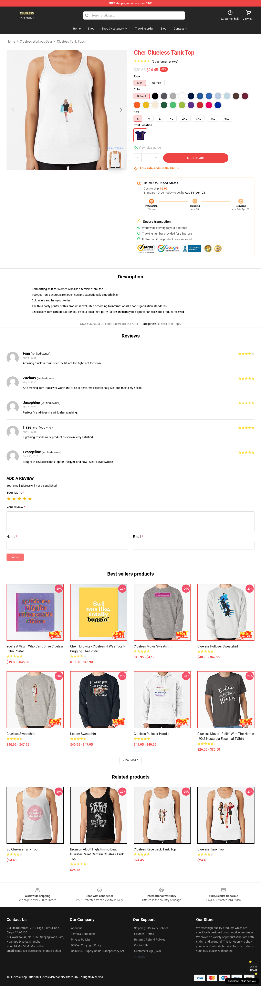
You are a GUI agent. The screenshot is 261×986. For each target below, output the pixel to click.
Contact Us (141, 945)
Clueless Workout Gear (36, 41)
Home (11, 41)
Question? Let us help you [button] (242, 981)
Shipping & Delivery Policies (151, 928)
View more (130, 760)
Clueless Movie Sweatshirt (152, 646)
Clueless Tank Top (210, 849)
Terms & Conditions (83, 933)
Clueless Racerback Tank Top (155, 849)
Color (137, 89)
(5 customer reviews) (165, 61)
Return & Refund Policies (149, 939)
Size (136, 112)
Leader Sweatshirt (83, 734)
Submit (15, 557)
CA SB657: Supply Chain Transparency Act (97, 951)
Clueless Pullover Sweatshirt (217, 646)
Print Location (143, 125)
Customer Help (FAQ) (147, 951)
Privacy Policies (81, 939)
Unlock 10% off (253, 968)
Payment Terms (144, 933)
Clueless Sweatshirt (21, 734)
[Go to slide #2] (77, 180)
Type (137, 76)
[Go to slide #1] (56, 180)
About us (76, 928)
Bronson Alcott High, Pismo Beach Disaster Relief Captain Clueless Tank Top (97, 854)
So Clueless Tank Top (22, 849)
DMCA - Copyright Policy (86, 945)
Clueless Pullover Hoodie (151, 734)
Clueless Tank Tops (71, 41)
